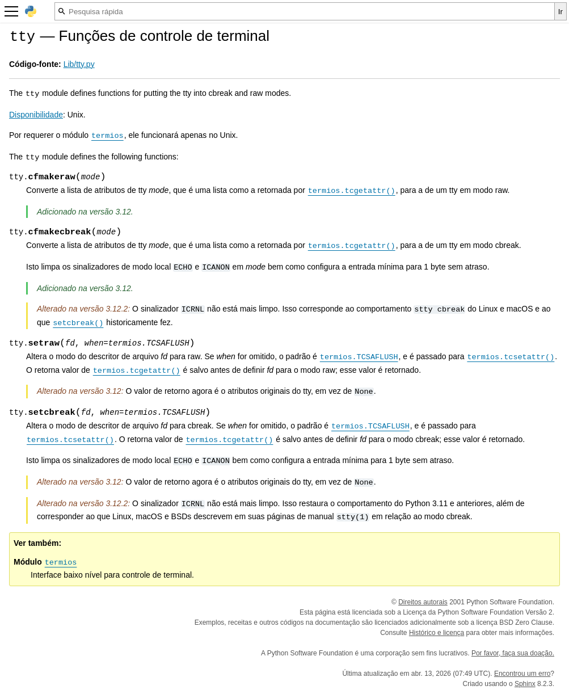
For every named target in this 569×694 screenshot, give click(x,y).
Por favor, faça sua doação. (512, 653)
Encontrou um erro (522, 674)
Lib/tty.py (79, 64)
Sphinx (525, 684)
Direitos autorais (423, 602)
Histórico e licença (436, 633)
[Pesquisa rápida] (304, 11)
